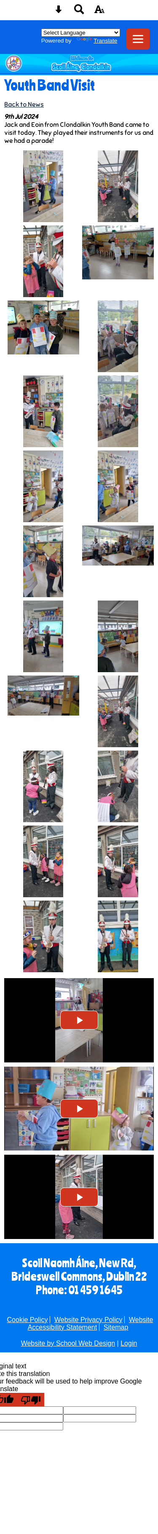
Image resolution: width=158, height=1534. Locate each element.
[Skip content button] (58, 12)
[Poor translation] (30, 1399)
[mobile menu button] (138, 39)
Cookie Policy (27, 1319)
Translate (97, 41)
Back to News (24, 104)
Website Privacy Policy (88, 1319)
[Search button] (79, 12)
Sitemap (116, 1327)
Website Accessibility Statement (90, 1323)
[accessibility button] (99, 12)
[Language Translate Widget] (80, 33)
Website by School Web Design (68, 1343)
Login (129, 1343)
